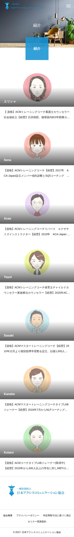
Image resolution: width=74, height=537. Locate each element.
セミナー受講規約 (37, 521)
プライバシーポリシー (27, 515)
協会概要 (7, 515)
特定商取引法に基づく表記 (57, 515)
